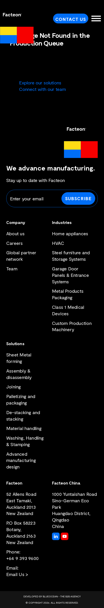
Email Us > (17, 574)
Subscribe (78, 198)
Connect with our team (42, 89)
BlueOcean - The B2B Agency (62, 596)
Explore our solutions (40, 82)
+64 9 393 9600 (22, 558)
